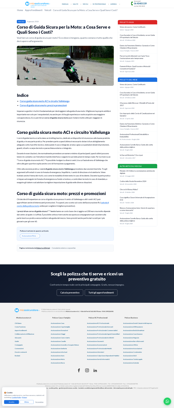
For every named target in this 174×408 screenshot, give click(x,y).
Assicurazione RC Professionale (98, 323)
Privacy (24, 397)
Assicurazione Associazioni (132, 348)
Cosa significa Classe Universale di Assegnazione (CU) (137, 199)
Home (20, 10)
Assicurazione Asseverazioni (97, 345)
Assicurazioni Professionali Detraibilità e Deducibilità (134, 135)
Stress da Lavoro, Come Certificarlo (132, 27)
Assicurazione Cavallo (58, 341)
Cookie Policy (16, 397)
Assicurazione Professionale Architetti (100, 338)
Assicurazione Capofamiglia (60, 327)
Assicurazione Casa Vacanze (132, 334)
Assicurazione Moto (58, 359)
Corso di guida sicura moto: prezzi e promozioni (43, 105)
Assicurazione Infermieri (95, 352)
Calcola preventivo (70, 292)
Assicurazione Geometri (95, 341)
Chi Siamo (18, 323)
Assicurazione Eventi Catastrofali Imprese (137, 323)
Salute (75, 4)
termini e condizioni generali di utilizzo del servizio (95, 388)
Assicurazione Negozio (131, 338)
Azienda (113, 4)
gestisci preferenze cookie (68, 388)
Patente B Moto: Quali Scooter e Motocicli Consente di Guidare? (135, 67)
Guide (17, 341)
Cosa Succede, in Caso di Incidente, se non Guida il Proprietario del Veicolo (137, 36)
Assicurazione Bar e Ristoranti (133, 341)
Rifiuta (26, 402)
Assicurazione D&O (130, 356)
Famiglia (65, 4)
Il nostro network (21, 352)
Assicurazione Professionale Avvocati (100, 327)
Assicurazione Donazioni (59, 330)
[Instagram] (87, 370)
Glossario (18, 338)
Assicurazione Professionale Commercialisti (102, 330)
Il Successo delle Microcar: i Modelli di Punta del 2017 (137, 104)
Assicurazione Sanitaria (59, 348)
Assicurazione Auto (57, 356)
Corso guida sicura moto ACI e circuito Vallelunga (44, 101)
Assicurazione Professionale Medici (99, 348)
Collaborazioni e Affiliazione (24, 334)
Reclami (17, 356)
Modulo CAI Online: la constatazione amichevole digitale (137, 172)
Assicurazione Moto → (30, 236)
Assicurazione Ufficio (130, 345)
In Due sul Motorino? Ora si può (131, 155)
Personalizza (39, 402)
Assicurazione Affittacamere (133, 327)
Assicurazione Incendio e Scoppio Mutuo (65, 345)
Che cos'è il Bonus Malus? (129, 189)
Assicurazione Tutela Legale (132, 359)
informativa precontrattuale (123, 388)
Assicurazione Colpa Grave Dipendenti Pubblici (103, 356)
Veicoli (85, 4)
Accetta (11, 402)
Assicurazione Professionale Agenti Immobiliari (103, 334)
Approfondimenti (33, 10)
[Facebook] (79, 370)
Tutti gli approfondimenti (101, 292)
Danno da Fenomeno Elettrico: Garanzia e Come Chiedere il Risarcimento (137, 47)
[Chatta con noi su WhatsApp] (167, 401)
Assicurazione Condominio (132, 352)
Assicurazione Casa (57, 323)
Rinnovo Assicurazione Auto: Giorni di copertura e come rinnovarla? (137, 209)
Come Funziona (20, 327)
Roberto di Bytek (43, 248)
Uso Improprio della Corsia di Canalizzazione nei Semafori (137, 114)
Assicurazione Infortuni (59, 352)
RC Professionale (99, 4)
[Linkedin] (95, 370)
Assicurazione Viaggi (58, 334)
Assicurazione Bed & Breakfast (133, 330)
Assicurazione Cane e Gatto (60, 338)
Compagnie (19, 345)
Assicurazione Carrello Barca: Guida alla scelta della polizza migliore (136, 146)
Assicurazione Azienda (131, 363)
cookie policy (53, 388)
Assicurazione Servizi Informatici (98, 359)
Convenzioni (19, 348)
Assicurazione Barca (58, 363)
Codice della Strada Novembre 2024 (133, 181)
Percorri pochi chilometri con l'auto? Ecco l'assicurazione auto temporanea (134, 57)
